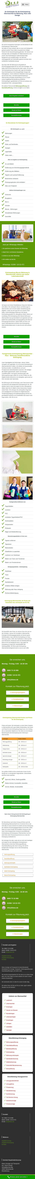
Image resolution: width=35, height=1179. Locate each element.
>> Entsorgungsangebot (17, 692)
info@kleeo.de (10, 952)
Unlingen (8, 1023)
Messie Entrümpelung (9, 875)
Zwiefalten (9, 1026)
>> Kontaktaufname (17, 699)
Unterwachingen (11, 1017)
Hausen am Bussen (12, 1010)
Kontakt (4, 959)
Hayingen (9, 1030)
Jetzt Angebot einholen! (16, 95)
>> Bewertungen (17, 706)
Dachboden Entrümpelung (11, 867)
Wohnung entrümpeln (9, 862)
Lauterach (9, 1000)
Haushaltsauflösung (7, 87)
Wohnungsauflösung (21, 86)
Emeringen (9, 1007)
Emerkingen (9, 1020)
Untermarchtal (10, 1003)
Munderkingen (10, 1013)
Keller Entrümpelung (9, 871)
